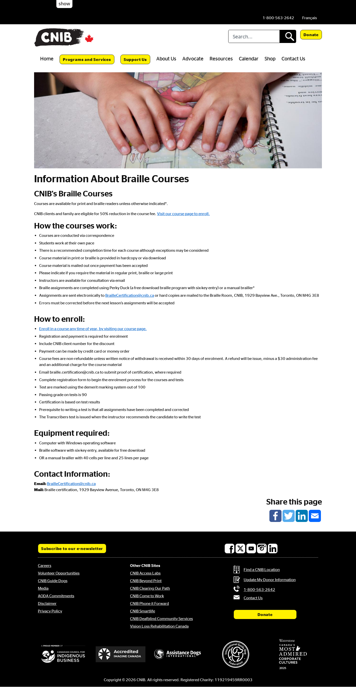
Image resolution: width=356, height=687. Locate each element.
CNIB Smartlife (142, 611)
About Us (166, 58)
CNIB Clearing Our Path (150, 588)
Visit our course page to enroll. (183, 213)
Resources (221, 58)
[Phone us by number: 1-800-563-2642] (278, 17)
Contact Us (293, 58)
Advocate (193, 58)
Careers (44, 565)
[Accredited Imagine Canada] (121, 654)
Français (309, 17)
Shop (270, 58)
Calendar (249, 58)
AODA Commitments (56, 595)
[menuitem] (309, 17)
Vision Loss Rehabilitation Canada (159, 626)
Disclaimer (47, 603)
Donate (311, 34)
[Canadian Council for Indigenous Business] (63, 654)
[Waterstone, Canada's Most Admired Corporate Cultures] (293, 654)
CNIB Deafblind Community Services (161, 618)
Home (47, 58)
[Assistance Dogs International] (178, 654)
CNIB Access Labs (145, 573)
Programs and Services (87, 59)
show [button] (64, 4)
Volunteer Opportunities (59, 573)
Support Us (135, 59)
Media (43, 588)
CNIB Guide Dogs (52, 580)
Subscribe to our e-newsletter (72, 548)
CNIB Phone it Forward (149, 603)
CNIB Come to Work (147, 595)
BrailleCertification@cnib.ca (129, 295)
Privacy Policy (50, 611)
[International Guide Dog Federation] (236, 654)
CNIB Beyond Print (146, 580)
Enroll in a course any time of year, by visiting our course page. (93, 328)
